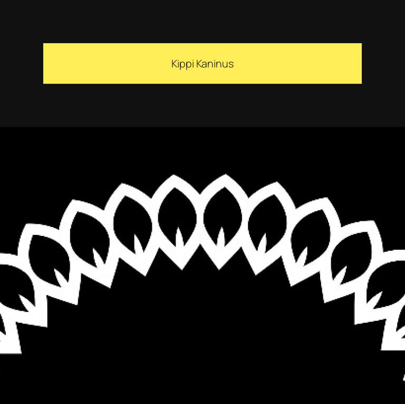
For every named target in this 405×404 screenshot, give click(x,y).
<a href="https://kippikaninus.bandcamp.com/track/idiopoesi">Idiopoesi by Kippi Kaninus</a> (132, 268)
